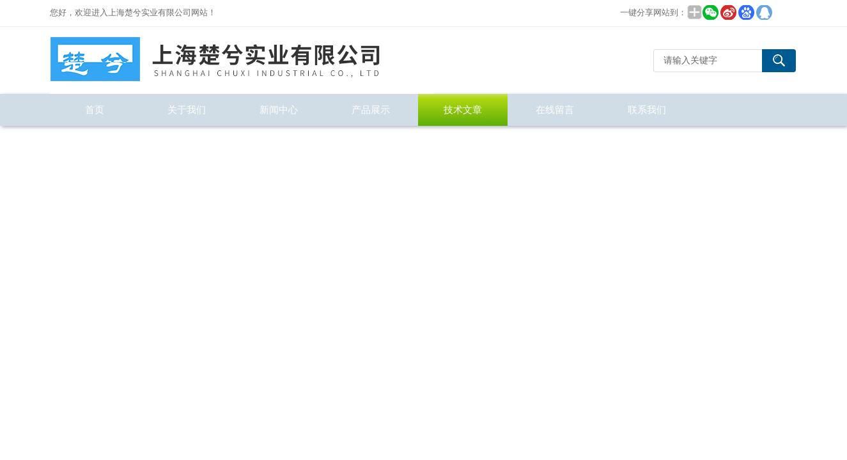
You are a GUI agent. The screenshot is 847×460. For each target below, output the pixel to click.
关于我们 (186, 109)
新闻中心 (279, 109)
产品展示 (371, 109)
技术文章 (463, 109)
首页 (94, 109)
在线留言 (555, 109)
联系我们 (647, 109)
